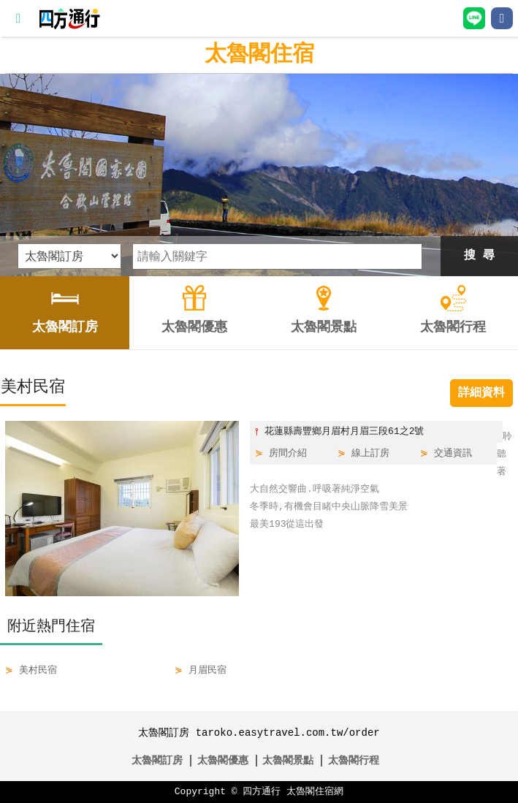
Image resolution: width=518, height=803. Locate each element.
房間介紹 (288, 453)
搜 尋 (479, 256)
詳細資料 (481, 393)
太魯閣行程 (353, 760)
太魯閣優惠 (222, 760)
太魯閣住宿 (259, 54)
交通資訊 (453, 453)
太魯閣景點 (287, 760)
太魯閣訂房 (157, 760)
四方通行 (262, 792)
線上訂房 (370, 453)
